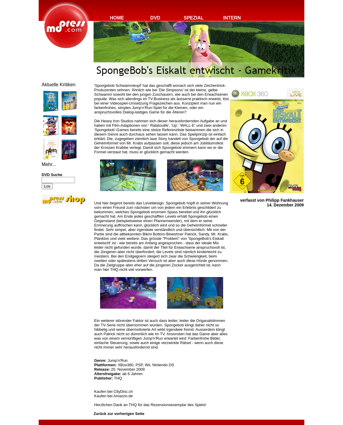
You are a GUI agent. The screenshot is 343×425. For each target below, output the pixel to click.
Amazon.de (123, 396)
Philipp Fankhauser (285, 200)
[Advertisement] (59, 245)
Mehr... (49, 164)
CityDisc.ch (123, 391)
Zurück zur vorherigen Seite (119, 413)
